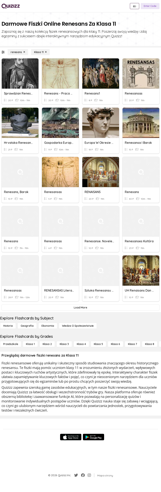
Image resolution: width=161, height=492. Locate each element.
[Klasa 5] (98, 344)
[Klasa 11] (40, 52)
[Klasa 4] (81, 344)
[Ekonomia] (47, 326)
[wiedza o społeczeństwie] (78, 326)
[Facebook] (83, 475)
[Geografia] (27, 326)
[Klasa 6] (115, 344)
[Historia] (8, 326)
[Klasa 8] (149, 344)
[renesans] (18, 52)
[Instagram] (89, 475)
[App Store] (70, 437)
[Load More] (80, 307)
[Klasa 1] (30, 344)
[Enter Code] (150, 6)
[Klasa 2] (47, 344)
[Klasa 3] (64, 344)
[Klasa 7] (132, 344)
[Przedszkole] (10, 344)
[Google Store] (93, 437)
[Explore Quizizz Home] (11, 6)
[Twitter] (76, 475)
